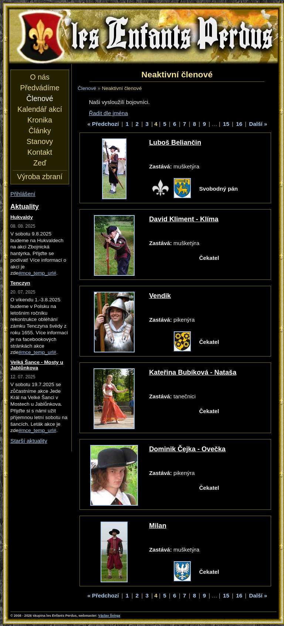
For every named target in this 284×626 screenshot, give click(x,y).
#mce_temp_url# (37, 273)
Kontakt (39, 152)
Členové (87, 88)
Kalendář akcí (39, 109)
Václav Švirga (109, 615)
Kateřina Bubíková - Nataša (192, 372)
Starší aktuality (28, 441)
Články (39, 131)
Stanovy (40, 141)
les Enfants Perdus (143, 36)
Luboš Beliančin (175, 142)
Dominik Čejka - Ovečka (187, 449)
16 (239, 124)
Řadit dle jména (108, 113)
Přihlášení (23, 194)
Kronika (39, 120)
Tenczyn (20, 283)
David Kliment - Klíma (183, 219)
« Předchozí (103, 124)
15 (226, 124)
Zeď (39, 163)
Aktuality (24, 206)
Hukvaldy (21, 217)
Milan (157, 525)
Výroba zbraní (39, 177)
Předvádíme (39, 88)
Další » (258, 124)
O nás (40, 77)
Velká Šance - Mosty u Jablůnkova (36, 365)
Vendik (160, 295)
